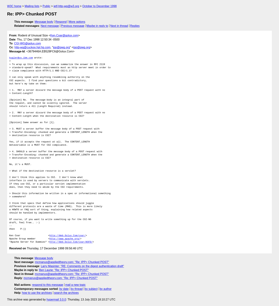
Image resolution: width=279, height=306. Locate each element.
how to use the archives (37, 292)
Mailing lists (32, 6)
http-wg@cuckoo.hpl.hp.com (32, 47)
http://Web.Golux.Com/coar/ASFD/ (71, 242)
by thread (77, 288)
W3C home (14, 6)
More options (77, 21)
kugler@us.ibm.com (21, 57)
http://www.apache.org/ (64, 238)
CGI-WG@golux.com (27, 43)
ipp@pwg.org (61, 47)
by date (64, 288)
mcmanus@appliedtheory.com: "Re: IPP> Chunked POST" (72, 262)
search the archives (66, 292)
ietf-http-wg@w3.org (66, 6)
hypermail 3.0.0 (56, 299)
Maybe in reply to (97, 25)
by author (106, 288)
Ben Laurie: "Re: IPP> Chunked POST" (64, 270)
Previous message (73, 25)
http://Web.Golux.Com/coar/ (67, 235)
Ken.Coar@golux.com (64, 35)
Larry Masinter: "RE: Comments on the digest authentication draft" (82, 266)
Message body (44, 21)
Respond (61, 21)
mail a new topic (75, 284)
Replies (135, 25)
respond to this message (47, 284)
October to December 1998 (99, 6)
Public (46, 6)
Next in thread (119, 25)
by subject (91, 288)
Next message (50, 25)
